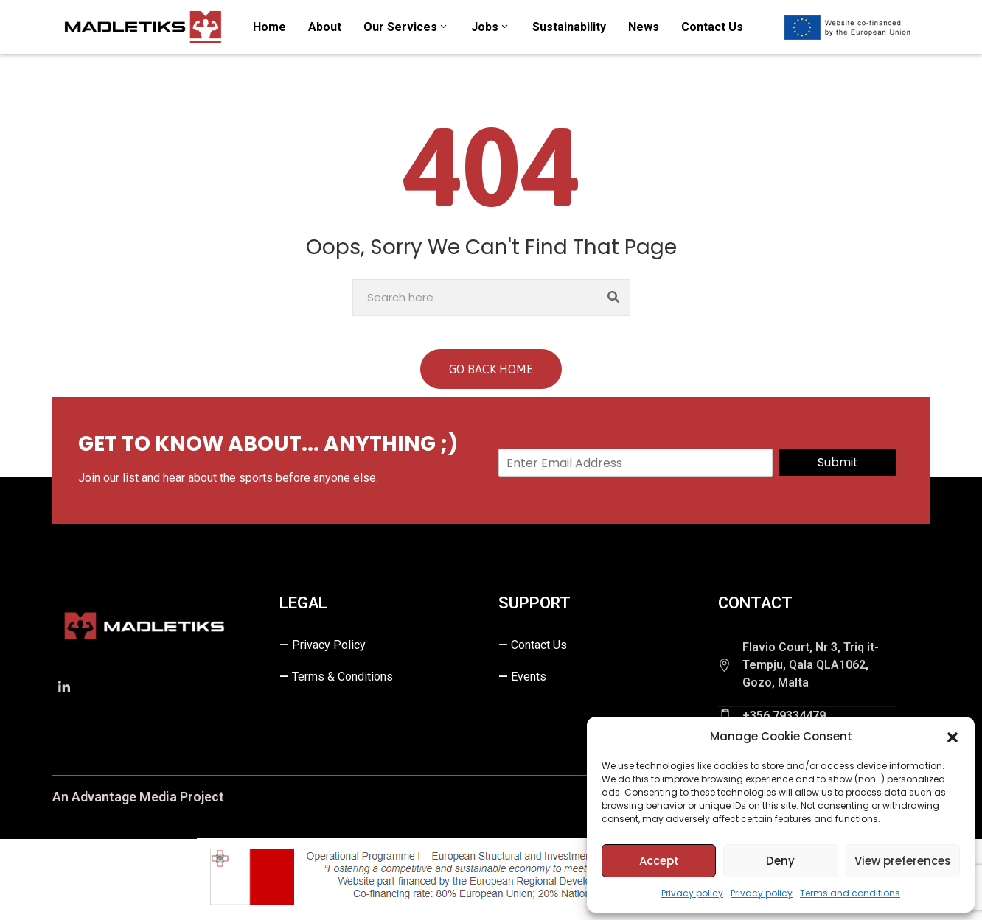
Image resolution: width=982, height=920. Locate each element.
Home (269, 27)
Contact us (712, 27)
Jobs (490, 27)
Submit (838, 462)
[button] (952, 736)
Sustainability (569, 27)
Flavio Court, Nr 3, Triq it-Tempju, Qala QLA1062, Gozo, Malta (810, 664)
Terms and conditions (850, 893)
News (643, 27)
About (324, 27)
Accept (659, 860)
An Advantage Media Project (138, 796)
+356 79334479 (784, 716)
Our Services (406, 27)
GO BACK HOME (491, 369)
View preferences (902, 860)
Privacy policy (692, 893)
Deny (780, 860)
